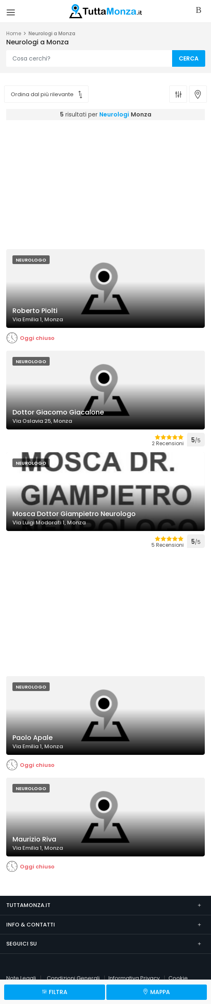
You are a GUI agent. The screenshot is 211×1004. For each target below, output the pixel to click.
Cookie (178, 978)
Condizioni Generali (73, 978)
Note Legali (21, 978)
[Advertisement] (108, 182)
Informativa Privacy (134, 978)
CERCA (189, 58)
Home (13, 33)
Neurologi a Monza (52, 33)
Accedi (200, 10)
